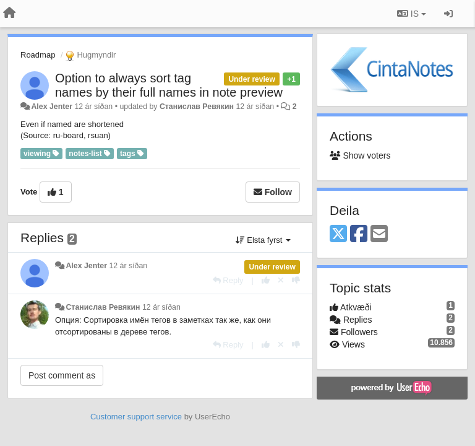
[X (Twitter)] (338, 234)
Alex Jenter (51, 106)
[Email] (379, 234)
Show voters (360, 155)
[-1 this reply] (296, 280)
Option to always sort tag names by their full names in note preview (169, 85)
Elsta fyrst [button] (263, 240)
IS (411, 14)
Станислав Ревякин (197, 106)
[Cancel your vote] (281, 280)
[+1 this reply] (266, 280)
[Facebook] (358, 234)
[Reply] (228, 280)
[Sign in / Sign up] (448, 13)
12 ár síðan (128, 265)
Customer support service (136, 416)
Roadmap (37, 54)
